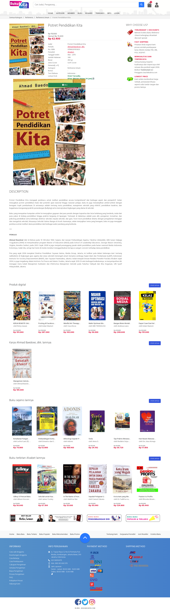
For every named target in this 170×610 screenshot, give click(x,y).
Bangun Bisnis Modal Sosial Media (127, 323)
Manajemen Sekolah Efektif (24, 381)
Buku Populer (44, 534)
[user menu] (157, 5)
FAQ (11, 577)
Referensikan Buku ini (57, 102)
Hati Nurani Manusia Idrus (148, 438)
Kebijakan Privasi (16, 580)
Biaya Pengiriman (16, 571)
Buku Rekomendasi (60, 534)
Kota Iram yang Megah (123, 496)
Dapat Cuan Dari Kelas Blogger (151, 323)
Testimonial (145, 70)
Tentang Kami (112, 534)
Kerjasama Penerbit (127, 534)
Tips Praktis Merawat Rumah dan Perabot (130, 438)
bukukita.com (89, 608)
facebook (78, 602)
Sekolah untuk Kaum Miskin (49, 496)
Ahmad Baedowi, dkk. (76, 46)
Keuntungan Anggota (18, 555)
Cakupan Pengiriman (17, 564)
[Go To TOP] (85, 538)
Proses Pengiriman (16, 574)
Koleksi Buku (156, 534)
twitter (85, 602)
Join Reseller (143, 534)
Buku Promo (75, 534)
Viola (91, 438)
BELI (64, 85)
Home (11, 534)
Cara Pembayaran (16, 561)
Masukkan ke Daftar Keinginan (61, 92)
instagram (92, 602)
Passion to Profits (146, 496)
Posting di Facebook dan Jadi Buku (52, 323)
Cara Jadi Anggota (16, 552)
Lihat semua (154, 285)
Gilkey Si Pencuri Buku (22, 496)
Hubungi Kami (14, 583)
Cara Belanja (14, 558)
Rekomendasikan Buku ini (59, 97)
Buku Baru (20, 534)
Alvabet (71, 52)
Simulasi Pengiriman (17, 567)
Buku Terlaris (32, 534)
